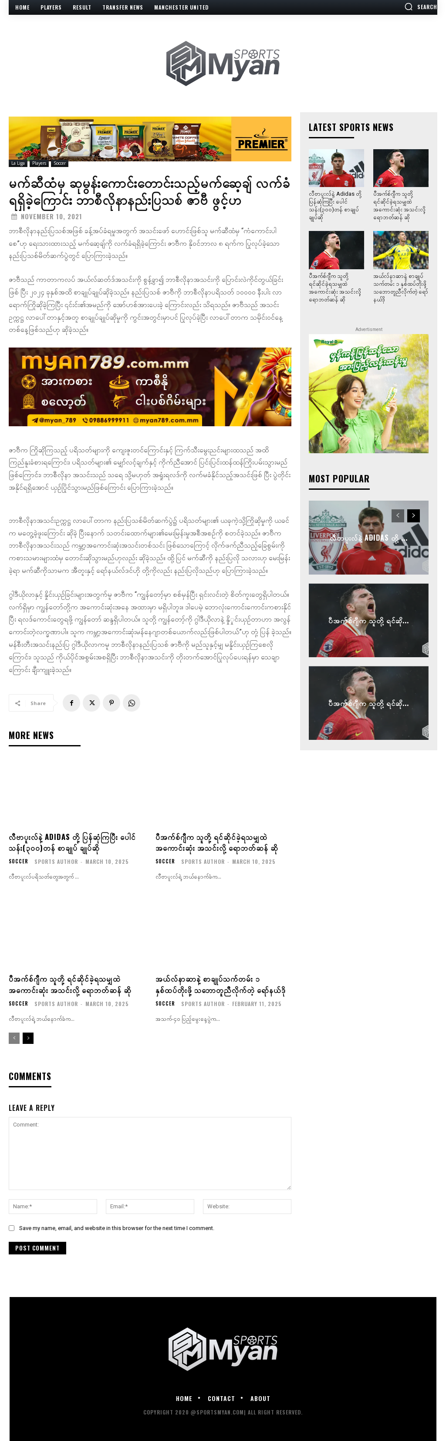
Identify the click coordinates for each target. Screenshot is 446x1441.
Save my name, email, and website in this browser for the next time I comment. (116, 1228)
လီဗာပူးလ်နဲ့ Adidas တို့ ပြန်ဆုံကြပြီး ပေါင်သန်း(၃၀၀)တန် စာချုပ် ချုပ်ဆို (74, 842)
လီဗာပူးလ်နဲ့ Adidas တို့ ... (369, 537)
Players (39, 163)
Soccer (59, 163)
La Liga (18, 163)
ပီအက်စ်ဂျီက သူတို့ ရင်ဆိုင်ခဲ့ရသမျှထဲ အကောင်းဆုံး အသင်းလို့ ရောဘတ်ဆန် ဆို (218, 842)
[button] (420, 6)
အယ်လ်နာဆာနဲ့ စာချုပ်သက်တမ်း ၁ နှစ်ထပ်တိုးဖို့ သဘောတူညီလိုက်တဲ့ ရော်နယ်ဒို (222, 984)
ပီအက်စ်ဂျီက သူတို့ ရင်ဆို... (368, 620)
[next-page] (28, 1038)
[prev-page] (14, 1038)
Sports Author (56, 861)
